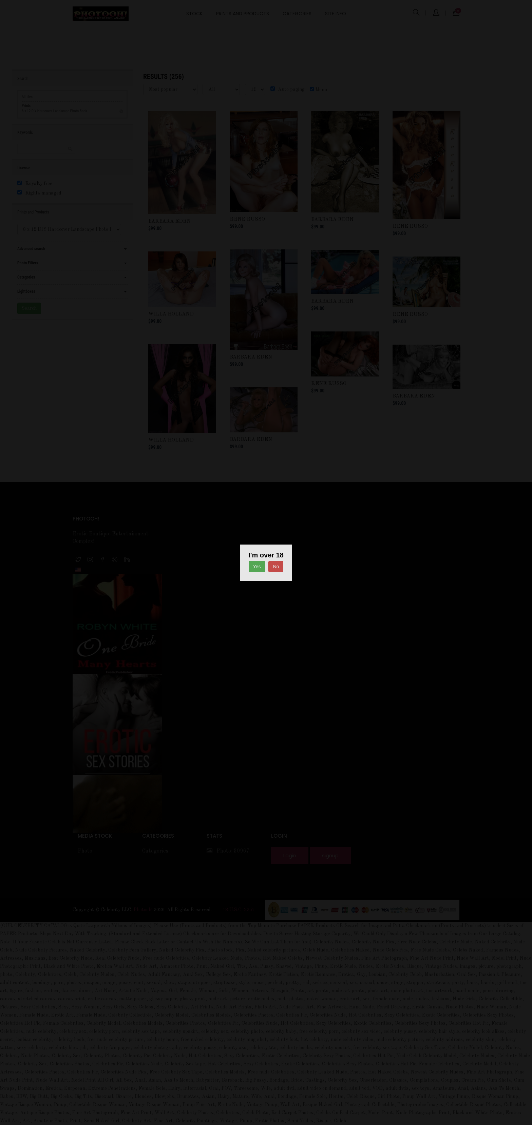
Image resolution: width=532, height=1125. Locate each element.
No (276, 566)
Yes (257, 566)
